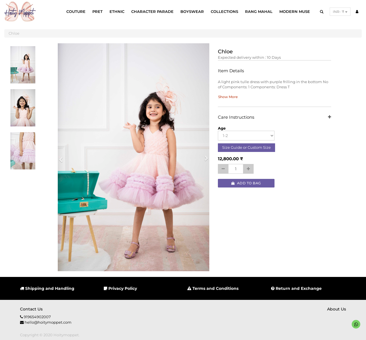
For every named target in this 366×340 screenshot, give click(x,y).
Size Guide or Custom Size (246, 147)
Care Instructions (274, 117)
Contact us (31, 309)
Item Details (231, 71)
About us (336, 309)
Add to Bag (246, 183)
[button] (63, 157)
